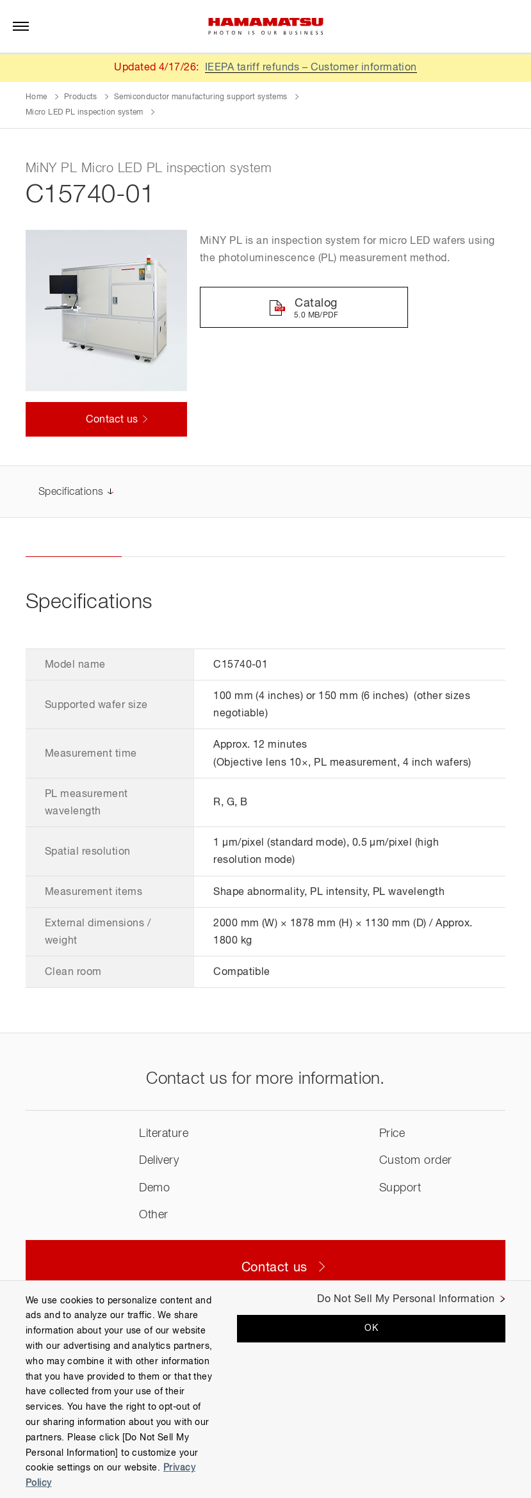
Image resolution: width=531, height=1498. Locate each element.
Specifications (71, 493)
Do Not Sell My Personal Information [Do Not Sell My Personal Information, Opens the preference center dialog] (405, 1299)
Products (80, 97)
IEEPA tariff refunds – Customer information (311, 68)
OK (371, 1328)
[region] (265, 1389)
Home (36, 97)
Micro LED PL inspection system (84, 113)
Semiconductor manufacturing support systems (200, 97)
